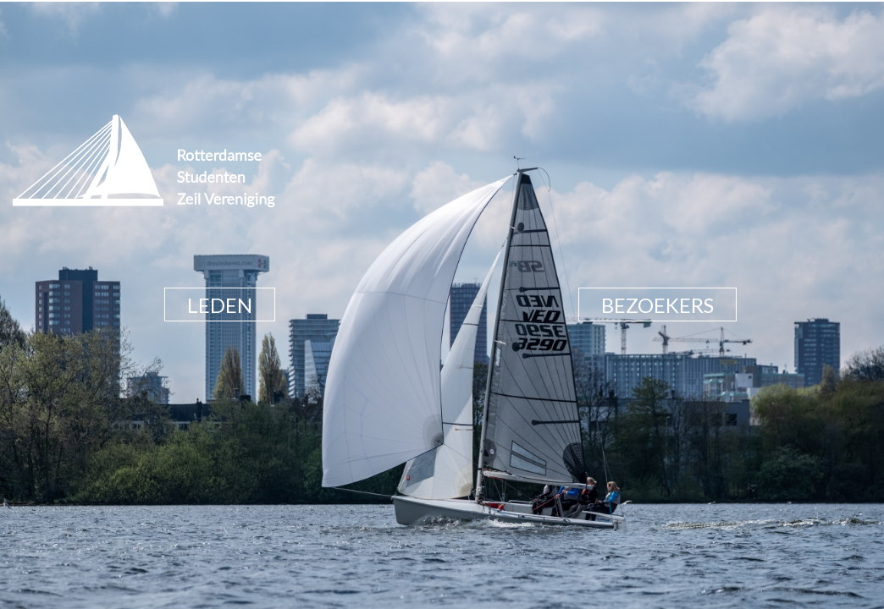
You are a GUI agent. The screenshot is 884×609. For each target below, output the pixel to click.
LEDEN (219, 305)
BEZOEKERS (657, 305)
